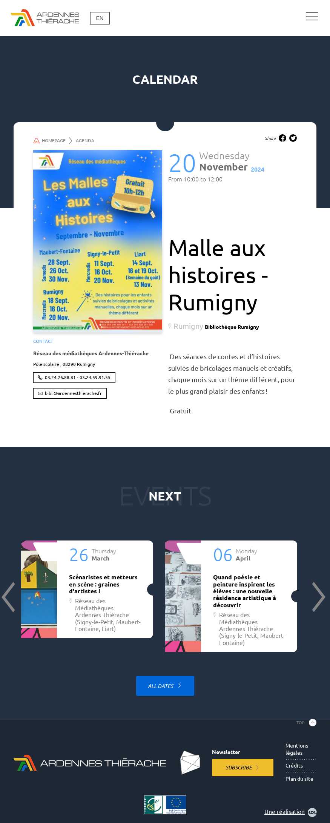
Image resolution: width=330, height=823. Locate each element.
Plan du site (299, 779)
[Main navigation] (312, 16)
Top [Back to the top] (300, 722)
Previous (9, 597)
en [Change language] (99, 18)
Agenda (85, 140)
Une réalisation (290, 812)
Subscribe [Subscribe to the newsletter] (239, 768)
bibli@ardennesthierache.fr (73, 393)
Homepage (52, 140)
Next (318, 597)
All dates (161, 686)
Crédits (294, 766)
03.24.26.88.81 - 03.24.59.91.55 (78, 377)
